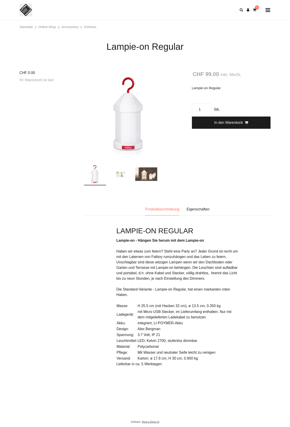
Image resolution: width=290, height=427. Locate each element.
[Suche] (241, 9)
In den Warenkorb (231, 122)
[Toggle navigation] (268, 10)
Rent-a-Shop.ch (150, 421)
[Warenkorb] (254, 9)
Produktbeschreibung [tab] (162, 209)
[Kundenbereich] (248, 9)
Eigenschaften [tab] (197, 209)
